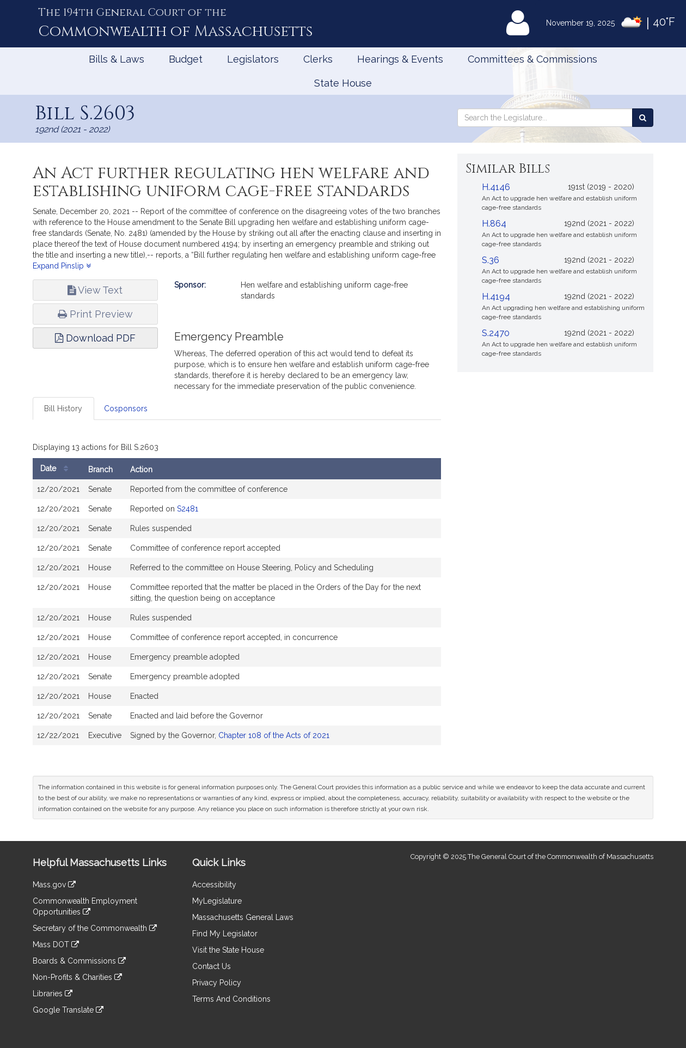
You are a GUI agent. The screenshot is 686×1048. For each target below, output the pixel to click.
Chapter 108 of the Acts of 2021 (273, 735)
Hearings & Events (400, 59)
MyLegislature (217, 901)
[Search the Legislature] (642, 117)
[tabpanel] (237, 595)
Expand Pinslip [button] (62, 265)
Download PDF (95, 338)
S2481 (187, 508)
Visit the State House (228, 950)
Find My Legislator (225, 933)
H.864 (494, 223)
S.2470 (496, 333)
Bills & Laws (116, 59)
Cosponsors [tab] (126, 408)
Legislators (253, 59)
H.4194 (496, 296)
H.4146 (496, 187)
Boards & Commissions (79, 960)
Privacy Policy (216, 982)
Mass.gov (54, 884)
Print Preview (95, 314)
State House (343, 83)
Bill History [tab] (63, 408)
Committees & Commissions (532, 59)
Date (57, 468)
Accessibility (214, 884)
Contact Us (211, 966)
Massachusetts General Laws (242, 917)
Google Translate (68, 1010)
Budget (186, 59)
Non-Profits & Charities (77, 977)
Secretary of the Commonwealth (95, 928)
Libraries (52, 993)
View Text (95, 290)
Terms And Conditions (231, 999)
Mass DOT (56, 944)
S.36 (490, 260)
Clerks (318, 59)
